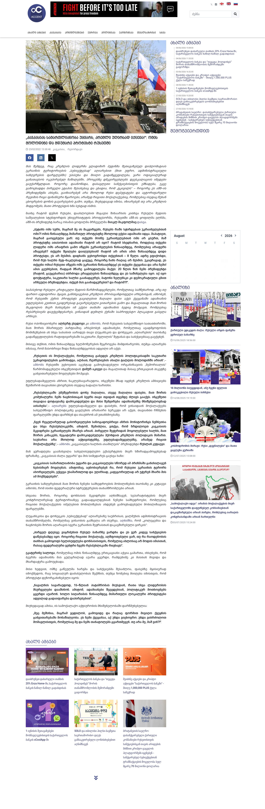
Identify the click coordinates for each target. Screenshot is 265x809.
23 (176, 272)
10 (186, 261)
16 (176, 267)
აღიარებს (59, 406)
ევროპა (93, 32)
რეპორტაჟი (75, 149)
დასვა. (142, 222)
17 (186, 267)
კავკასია (55, 32)
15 (234, 261)
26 (205, 272)
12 (205, 261)
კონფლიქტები (74, 32)
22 (234, 267)
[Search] (211, 14)
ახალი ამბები (37, 32)
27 (214, 272)
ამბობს (95, 324)
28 (224, 272)
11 (195, 261)
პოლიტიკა (108, 32)
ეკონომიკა (126, 32)
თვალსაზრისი (146, 32)
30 (176, 278)
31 (186, 278)
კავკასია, (59, 149)
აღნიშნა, (125, 521)
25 (195, 272)
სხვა (162, 32)
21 (224, 267)
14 (224, 261)
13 (214, 261)
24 (186, 272)
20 (214, 267)
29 (234, 272)
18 (195, 267)
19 (205, 267)
